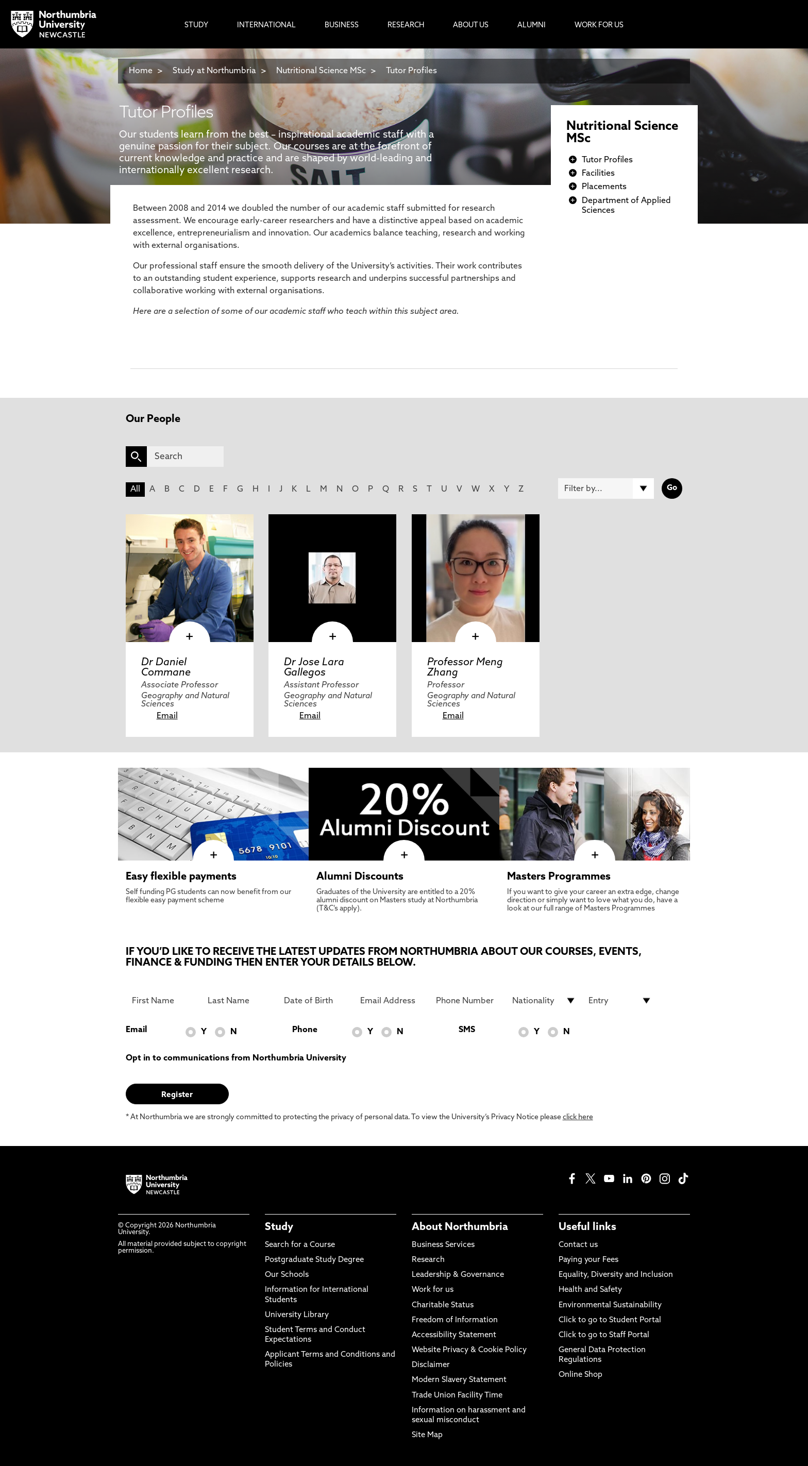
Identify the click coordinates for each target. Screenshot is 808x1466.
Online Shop (580, 1375)
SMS (467, 1030)
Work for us (432, 1290)
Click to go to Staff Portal (604, 1335)
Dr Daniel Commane (166, 668)
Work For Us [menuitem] (599, 25)
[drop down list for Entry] (620, 1000)
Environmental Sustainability (610, 1305)
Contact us (578, 1245)
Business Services (443, 1245)
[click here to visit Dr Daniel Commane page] (190, 578)
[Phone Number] (468, 1000)
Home (141, 71)
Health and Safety (590, 1290)
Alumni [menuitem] (531, 25)
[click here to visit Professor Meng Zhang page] (476, 578)
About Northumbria (460, 1227)
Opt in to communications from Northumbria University (236, 1058)
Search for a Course (300, 1245)
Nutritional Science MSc (321, 71)
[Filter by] (606, 488)
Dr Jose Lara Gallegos (314, 668)
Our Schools (287, 1275)
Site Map (427, 1435)
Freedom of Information (455, 1320)
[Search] (185, 456)
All (135, 489)
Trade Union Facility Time (457, 1396)
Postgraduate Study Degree (314, 1260)
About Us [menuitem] (471, 25)
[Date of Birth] (316, 1000)
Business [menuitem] (342, 25)
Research (428, 1260)
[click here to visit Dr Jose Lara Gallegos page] (332, 578)
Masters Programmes (559, 877)
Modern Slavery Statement (459, 1380)
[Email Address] (392, 1000)
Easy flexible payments (181, 877)
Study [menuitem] (196, 25)
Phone (304, 1030)
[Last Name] (240, 1000)
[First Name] (164, 1000)
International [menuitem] (266, 25)
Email (167, 716)
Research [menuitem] (406, 25)
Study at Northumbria (214, 71)
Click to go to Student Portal (610, 1320)
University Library (297, 1315)
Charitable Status (443, 1305)
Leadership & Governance (458, 1275)
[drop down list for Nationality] (544, 1000)
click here (578, 1117)
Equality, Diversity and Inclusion (616, 1275)
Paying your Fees (588, 1260)
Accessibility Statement (454, 1335)
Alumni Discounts (359, 877)
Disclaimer (431, 1365)
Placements (604, 187)
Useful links (587, 1227)
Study (279, 1227)
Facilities (598, 174)
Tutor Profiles (411, 71)
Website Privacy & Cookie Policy (469, 1350)
